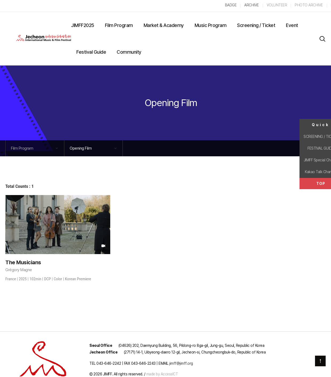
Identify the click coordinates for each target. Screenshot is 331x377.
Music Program (211, 25)
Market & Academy (164, 25)
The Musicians (23, 262)
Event (292, 25)
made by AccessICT (162, 374)
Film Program (119, 25)
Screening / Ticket (256, 25)
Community (129, 52)
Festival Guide (91, 52)
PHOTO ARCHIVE (309, 5)
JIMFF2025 (82, 25)
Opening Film (171, 102)
